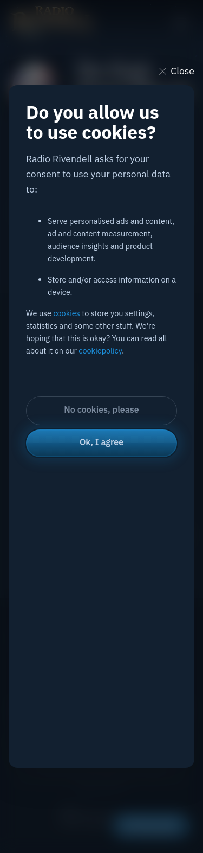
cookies (66, 313)
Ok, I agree (101, 442)
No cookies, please (101, 409)
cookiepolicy (100, 350)
